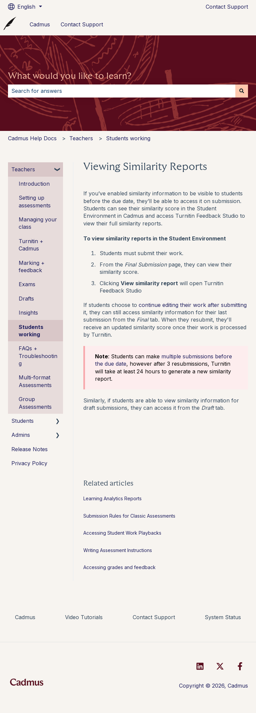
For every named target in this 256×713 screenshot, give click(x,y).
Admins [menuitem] (20, 434)
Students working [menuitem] (31, 331)
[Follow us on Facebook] (240, 666)
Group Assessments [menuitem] (35, 403)
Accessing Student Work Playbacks (123, 533)
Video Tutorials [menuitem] (84, 617)
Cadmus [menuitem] (25, 617)
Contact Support (227, 6)
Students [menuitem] (22, 420)
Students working (128, 138)
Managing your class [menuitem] (38, 223)
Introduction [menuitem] (34, 183)
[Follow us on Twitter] (220, 666)
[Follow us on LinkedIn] (200, 666)
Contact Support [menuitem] (154, 617)
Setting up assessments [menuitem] (35, 201)
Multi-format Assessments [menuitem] (35, 381)
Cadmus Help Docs (32, 138)
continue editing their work (173, 305)
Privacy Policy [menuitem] (29, 463)
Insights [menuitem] (28, 312)
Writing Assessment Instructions (117, 550)
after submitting (227, 305)
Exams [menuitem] (27, 284)
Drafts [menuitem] (26, 298)
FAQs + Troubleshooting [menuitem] (38, 356)
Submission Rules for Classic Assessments (129, 516)
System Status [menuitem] (223, 617)
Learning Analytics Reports (112, 498)
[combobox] (121, 90)
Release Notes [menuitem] (29, 449)
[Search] (241, 90)
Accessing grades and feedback (119, 567)
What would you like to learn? (69, 76)
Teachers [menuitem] (23, 169)
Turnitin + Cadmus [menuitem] (31, 245)
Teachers (81, 138)
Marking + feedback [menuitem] (32, 266)
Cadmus (40, 24)
